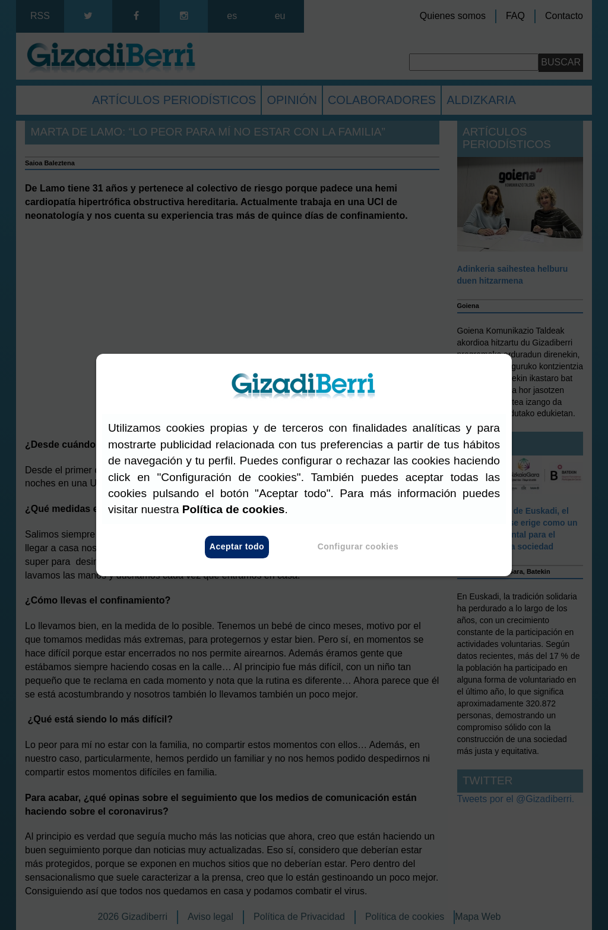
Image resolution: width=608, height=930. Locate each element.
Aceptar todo (237, 547)
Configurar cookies (358, 547)
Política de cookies (233, 510)
